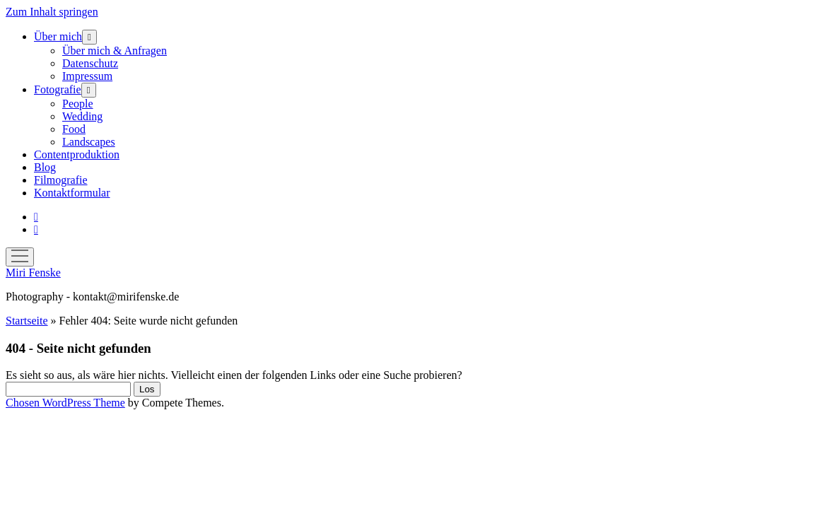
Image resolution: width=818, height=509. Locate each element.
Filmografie (61, 180)
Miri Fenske (33, 273)
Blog (45, 167)
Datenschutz (90, 63)
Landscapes (88, 142)
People (77, 104)
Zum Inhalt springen (52, 12)
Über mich (58, 36)
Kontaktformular (72, 193)
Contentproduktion (76, 154)
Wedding (82, 116)
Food (74, 129)
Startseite (27, 321)
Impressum (87, 76)
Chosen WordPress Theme (65, 403)
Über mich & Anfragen (114, 51)
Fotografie (57, 89)
